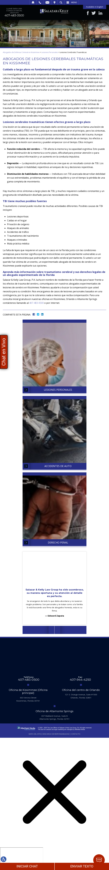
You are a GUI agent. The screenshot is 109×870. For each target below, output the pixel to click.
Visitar (54, 2)
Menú (74, 2)
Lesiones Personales (49, 52)
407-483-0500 (14, 15)
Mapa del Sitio (35, 734)
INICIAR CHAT (27, 866)
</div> (21, 858)
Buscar (61, 2)
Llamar (40, 2)
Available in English (94, 7)
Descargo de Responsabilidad (56, 734)
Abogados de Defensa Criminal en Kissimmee (21, 52)
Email (47, 2)
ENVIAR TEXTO (81, 866)
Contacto (75, 734)
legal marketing (59, 729)
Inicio (33, 2)
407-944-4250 (80, 679)
